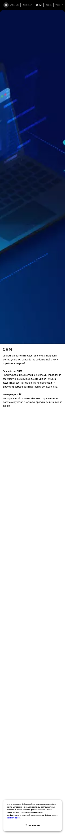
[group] (17, 114)
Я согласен (32, 825)
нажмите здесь (13, 818)
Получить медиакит (32, 85)
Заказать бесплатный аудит (32, 77)
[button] (54, 231)
